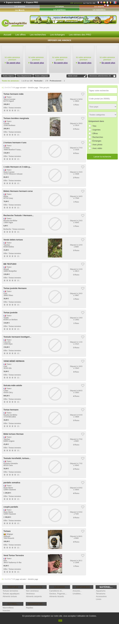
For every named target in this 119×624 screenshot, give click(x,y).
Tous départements (24, 76)
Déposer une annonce (59, 40)
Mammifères (8, 608)
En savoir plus (13, 63)
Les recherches (38, 34)
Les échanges (57, 34)
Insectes (6, 610)
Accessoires (101, 596)
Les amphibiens (59, 10)
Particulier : (39, 81)
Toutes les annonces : (11, 81)
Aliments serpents (34, 596)
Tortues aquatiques (11, 593)
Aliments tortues (10, 596)
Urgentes (97, 130)
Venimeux (30, 593)
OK (60, 621)
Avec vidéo (97, 148)
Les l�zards (20, 10)
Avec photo (97, 144)
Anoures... (77, 591)
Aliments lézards (56, 596)
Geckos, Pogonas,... (58, 593)
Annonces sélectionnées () (100, 76)
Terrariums (100, 593)
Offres (95, 133)
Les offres (20, 34)
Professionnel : (56, 81)
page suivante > (21, 87)
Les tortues (59, 6)
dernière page (33, 87)
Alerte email (72, 76)
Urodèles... (77, 593)
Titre (94, 126)
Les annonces (19, 6)
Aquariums (100, 591)
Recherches (98, 137)
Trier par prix (44, 87)
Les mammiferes (99, 10)
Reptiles (29, 608)
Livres (98, 599)
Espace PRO (32, 2)
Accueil (7, 34)
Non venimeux (32, 591)
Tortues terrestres (10, 591)
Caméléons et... (56, 591)
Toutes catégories (41, 76)
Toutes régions (8, 76)
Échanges (97, 141)
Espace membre (13, 2)
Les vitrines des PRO (80, 34)
